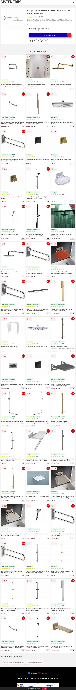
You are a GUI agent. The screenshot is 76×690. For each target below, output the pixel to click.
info (23, 89)
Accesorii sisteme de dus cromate (13, 662)
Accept (45, 688)
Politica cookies (53, 678)
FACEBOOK (32, 673)
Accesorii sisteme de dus (35, 662)
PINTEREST (42, 673)
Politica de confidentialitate (38, 678)
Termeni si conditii (23, 678)
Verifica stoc (57, 35)
